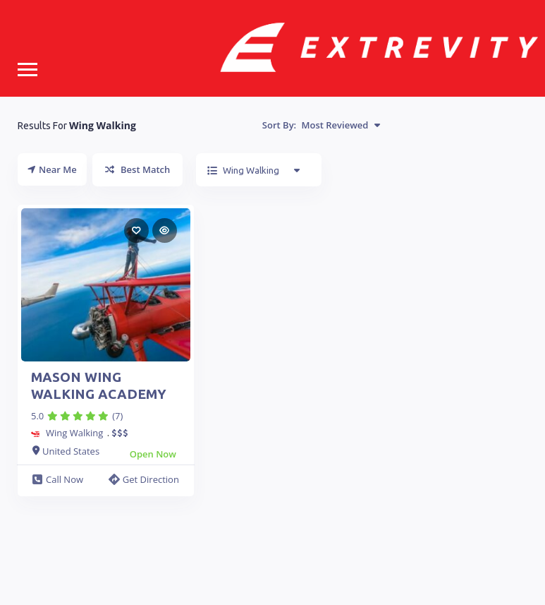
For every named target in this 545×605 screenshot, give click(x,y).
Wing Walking (74, 432)
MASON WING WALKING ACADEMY (98, 385)
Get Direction (144, 479)
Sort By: (321, 125)
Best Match (138, 169)
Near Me (52, 169)
